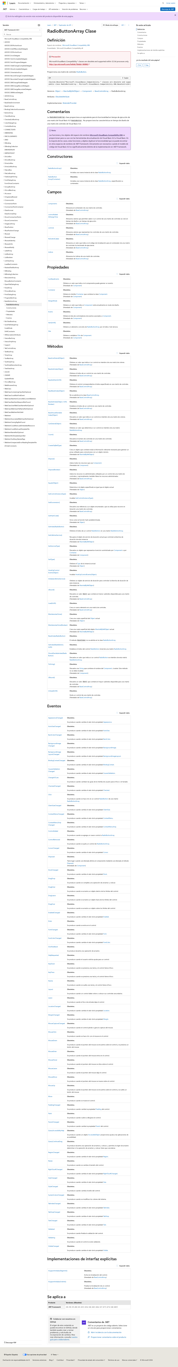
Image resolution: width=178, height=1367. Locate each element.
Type (78, 563)
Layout (50, 989)
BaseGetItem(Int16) (54, 380)
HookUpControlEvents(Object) (85, 574)
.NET (55, 25)
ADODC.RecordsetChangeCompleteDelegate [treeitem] (20, 79)
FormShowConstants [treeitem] (12, 183)
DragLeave (52, 895)
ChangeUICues (53, 777)
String (81, 668)
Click (50, 794)
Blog (50, 1360)
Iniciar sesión (170, 3)
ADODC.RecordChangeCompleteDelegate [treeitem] (19, 76)
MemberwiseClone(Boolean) (58, 625)
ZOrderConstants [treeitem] (11, 446)
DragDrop (51, 878)
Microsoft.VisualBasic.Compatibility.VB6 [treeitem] (18, 39)
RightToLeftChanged (55, 1169)
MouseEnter (52, 1051)
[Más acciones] (129, 25)
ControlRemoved (54, 839)
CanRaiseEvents (53, 279)
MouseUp (51, 1085)
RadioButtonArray (104, 172)
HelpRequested (53, 955)
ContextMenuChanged (56, 814)
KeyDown (51, 964)
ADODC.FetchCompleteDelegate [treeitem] (16, 59)
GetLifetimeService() (55, 535)
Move (50, 1096)
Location (106, 1010)
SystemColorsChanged (56, 1195)
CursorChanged (53, 848)
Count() (50, 434)
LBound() (51, 590)
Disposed (51, 857)
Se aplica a (141, 53)
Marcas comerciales (129, 1360)
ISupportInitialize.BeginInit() (57, 1271)
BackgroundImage (109, 747)
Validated (51, 1229)
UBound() (51, 677)
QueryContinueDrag (55, 1141)
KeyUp (50, 981)
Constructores (142, 35)
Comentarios (141, 32)
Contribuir (60, 1360)
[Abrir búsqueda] (163, 3)
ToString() (51, 664)
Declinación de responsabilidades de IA (16, 1360)
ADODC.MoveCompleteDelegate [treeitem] (16, 69)
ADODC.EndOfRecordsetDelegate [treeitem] (16, 49)
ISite (78, 335)
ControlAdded (53, 831)
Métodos (140, 44)
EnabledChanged (54, 912)
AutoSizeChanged (54, 726)
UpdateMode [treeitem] (9, 378)
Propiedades (141, 41)
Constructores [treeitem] (11, 308)
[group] (89, 83)
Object (57, 91)
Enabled (106, 917)
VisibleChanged (53, 1246)
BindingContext (108, 765)
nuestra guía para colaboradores (63, 1338)
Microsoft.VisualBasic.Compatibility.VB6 (76, 45)
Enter (50, 921)
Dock (105, 874)
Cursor (105, 852)
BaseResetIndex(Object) (56, 391)
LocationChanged (54, 1006)
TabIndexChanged (54, 1203)
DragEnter (51, 887)
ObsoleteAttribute (62, 96)
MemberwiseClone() (55, 614)
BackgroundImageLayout (112, 756)
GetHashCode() (53, 516)
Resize (50, 1161)
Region (105, 1156)
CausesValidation (109, 773)
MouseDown (52, 1040)
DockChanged (53, 870)
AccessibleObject (94, 1135)
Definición (141, 29)
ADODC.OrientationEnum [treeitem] (13, 72)
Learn (49, 25)
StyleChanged (53, 1186)
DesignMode (52, 301)
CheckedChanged (54, 786)
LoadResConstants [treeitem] (11, 264)
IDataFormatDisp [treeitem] (10, 214)
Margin (105, 1019)
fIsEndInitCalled (53, 239)
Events (50, 312)
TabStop (106, 1216)
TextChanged (52, 1220)
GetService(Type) (54, 546)
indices (50, 252)
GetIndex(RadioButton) (56, 526)
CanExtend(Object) (54, 423)
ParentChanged (53, 1122)
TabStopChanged (54, 1212)
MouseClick (52, 1032)
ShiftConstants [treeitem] (10, 331)
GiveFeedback (53, 947)
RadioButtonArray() (55, 168)
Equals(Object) (53, 483)
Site (49, 331)
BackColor (106, 739)
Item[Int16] (52, 323)
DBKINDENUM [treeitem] (10, 150)
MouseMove (52, 1077)
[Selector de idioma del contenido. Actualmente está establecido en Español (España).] (11, 1354)
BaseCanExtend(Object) (56, 358)
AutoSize (106, 730)
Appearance (107, 722)
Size (104, 1182)
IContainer (80, 294)
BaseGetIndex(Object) (55, 369)
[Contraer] (39, 25)
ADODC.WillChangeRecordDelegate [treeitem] (17, 86)
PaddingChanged (54, 1105)
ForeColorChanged (54, 938)
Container (51, 290)
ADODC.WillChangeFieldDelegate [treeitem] (16, 82)
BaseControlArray (102, 91)
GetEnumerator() (54, 502)
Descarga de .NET (168, 9)
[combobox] (22, 30)
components (52, 203)
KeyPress (51, 972)
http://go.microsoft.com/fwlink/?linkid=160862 (68, 64)
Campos (140, 38)
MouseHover (52, 1060)
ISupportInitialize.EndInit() (57, 1281)
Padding (98, 1109)
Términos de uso (113, 1360)
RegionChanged (53, 1152)
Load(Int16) (52, 603)
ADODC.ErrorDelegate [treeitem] (12, 55)
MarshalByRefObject (71, 91)
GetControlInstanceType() (57, 494)
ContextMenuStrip (109, 827)
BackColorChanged (55, 735)
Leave (50, 998)
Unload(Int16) (53, 691)
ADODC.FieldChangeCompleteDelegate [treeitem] (18, 66)
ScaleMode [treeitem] (8, 328)
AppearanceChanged (55, 718)
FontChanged (53, 930)
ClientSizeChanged (54, 805)
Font (104, 934)
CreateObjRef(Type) (55, 445)
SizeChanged (52, 1178)
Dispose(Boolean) (54, 470)
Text (104, 1225)
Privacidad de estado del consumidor (91, 1360)
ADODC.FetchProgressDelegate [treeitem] (15, 62)
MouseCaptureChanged (56, 1023)
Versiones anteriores (39, 1360)
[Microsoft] (4, 3)
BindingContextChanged (56, 760)
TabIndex (106, 1208)
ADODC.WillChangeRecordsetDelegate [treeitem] (18, 89)
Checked (106, 790)
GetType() (51, 559)
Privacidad (70, 1360)
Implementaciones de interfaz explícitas (150, 50)
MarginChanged (53, 1015)
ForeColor (106, 942)
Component (87, 91)
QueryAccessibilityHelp (56, 1130)
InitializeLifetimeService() (56, 579)
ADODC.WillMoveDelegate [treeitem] (14, 92)
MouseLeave (52, 1068)
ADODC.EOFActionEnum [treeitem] (13, 52)
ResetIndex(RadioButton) (56, 636)
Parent (98, 1126)
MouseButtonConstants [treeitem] (13, 281)
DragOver (51, 904)
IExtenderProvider (70, 103)
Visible (105, 1250)
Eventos (140, 47)
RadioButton (81, 72)
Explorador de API (65, 25)
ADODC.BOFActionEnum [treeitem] (13, 45)
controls (51, 228)
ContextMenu (108, 818)
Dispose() (51, 459)
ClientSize (106, 810)
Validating (51, 1237)
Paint (50, 1113)
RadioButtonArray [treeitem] (12, 304)
